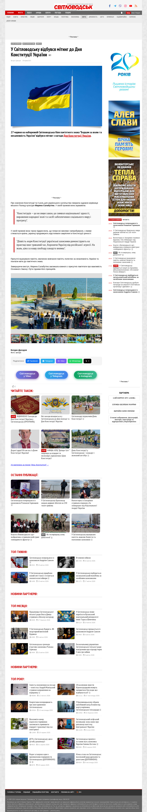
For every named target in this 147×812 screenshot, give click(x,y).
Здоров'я (40, 17)
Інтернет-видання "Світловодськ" (26, 799)
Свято (39, 44)
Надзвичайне (122, 17)
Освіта (15, 17)
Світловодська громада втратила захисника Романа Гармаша (41, 647)
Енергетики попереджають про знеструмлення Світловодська (40, 705)
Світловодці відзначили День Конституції (84, 417)
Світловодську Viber (27, 374)
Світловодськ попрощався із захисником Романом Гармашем (24, 501)
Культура (24, 17)
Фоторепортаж (28, 44)
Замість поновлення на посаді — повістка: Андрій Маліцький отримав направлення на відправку (42, 689)
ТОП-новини (16, 44)
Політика (64, 17)
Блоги (47, 12)
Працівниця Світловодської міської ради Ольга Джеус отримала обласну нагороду (41, 614)
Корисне (132, 17)
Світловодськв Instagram (85, 374)
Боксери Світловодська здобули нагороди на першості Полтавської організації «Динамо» (127, 285)
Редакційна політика (41, 792)
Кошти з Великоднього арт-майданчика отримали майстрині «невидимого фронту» (25, 537)
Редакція (26, 792)
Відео (29, 12)
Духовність (93, 17)
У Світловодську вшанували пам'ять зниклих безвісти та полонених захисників (84, 537)
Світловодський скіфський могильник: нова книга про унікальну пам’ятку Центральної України (87, 723)
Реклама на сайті (67, 792)
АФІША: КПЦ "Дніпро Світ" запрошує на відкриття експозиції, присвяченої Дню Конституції (55, 454)
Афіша (38, 12)
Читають (126, 220)
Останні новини (115, 220)
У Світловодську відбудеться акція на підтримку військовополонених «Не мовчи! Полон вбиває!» (126, 269)
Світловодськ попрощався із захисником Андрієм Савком (41, 560)
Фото (20, 12)
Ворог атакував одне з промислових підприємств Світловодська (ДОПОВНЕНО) (42, 758)
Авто (102, 17)
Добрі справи (11, 21)
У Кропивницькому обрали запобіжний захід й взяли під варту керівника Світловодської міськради (88, 706)
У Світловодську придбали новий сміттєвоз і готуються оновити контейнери (41, 576)
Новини (10, 12)
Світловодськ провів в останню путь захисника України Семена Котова (87, 741)
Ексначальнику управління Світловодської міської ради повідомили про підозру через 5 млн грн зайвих (89, 648)
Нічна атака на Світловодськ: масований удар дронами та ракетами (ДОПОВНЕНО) (88, 757)
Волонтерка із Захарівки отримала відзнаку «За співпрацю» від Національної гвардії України (84, 504)
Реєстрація (136, 13)
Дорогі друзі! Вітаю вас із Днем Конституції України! (24, 451)
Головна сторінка (14, 792)
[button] (99, 275)
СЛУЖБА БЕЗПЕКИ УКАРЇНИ (124, 405)
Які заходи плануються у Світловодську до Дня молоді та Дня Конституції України (55, 419)
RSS (79, 792)
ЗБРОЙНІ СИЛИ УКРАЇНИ (124, 411)
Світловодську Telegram (56, 374)
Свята (84, 17)
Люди (32, 17)
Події (8, 17)
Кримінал (110, 17)
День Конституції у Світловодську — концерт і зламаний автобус (83, 453)
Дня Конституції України (77, 136)
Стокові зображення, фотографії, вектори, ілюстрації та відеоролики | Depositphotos (124, 420)
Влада (56, 17)
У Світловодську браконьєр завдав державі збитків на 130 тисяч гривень (54, 503)
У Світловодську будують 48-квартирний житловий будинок (41, 631)
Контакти (55, 792)
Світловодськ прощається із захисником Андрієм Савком (88, 630)
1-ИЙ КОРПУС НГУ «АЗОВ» (124, 398)
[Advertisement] (73, 29)
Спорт (49, 17)
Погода (58, 12)
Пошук (68, 12)
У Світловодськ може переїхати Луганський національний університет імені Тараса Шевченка (87, 616)
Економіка (75, 17)
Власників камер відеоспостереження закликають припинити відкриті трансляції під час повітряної (41, 724)
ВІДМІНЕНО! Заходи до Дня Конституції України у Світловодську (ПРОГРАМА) (24, 419)
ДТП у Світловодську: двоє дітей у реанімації (40, 740)
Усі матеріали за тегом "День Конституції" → (30, 465)
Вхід (128, 13)
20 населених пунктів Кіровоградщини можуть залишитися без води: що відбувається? (87, 689)
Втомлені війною (83, 558)
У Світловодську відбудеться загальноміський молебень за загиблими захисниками (88, 576)
